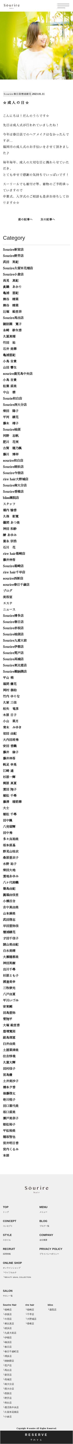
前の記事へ (25, 219)
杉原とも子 (10, 975)
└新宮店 (7, 1374)
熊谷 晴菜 (10, 299)
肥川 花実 (10, 442)
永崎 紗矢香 (12, 330)
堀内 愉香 (10, 510)
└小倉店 (7, 1416)
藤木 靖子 (10, 423)
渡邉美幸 (9, 981)
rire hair (29, 1305)
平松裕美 (9, 1130)
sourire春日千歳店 (16, 584)
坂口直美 (9, 1112)
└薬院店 (52, 1309)
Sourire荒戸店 (13, 653)
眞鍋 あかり (12, 287)
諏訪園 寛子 (12, 324)
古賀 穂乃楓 (12, 448)
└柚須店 (7, 1342)
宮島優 (7, 1075)
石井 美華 (10, 349)
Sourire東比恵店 (15, 665)
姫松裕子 (9, 1124)
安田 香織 (10, 746)
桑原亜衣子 (10, 857)
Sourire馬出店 (13, 318)
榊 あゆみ (10, 535)
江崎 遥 (8, 771)
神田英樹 (9, 963)
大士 (6, 808)
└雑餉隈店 (8, 1360)
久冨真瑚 (9, 336)
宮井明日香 (10, 1143)
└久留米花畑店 (11, 1412)
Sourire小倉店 (13, 274)
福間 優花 (10, 684)
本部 (6, 1155)
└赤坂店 (7, 1314)
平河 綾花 (10, 417)
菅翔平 (7, 1019)
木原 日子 (10, 715)
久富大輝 (9, 1062)
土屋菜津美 (10, 1050)
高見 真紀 (10, 280)
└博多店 (7, 1356)
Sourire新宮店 (13, 249)
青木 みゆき (12, 727)
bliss (50, 1305)
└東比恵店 (8, 1323)
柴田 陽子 (10, 411)
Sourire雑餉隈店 (15, 671)
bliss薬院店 (11, 497)
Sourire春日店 (12, 94)
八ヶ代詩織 (10, 882)
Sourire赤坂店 (13, 628)
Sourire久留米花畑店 (18, 268)
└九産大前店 (9, 1333)
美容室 (7, 597)
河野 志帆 (10, 435)
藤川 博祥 (10, 454)
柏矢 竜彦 (10, 708)
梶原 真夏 (10, 783)
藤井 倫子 (10, 752)
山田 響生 (10, 367)
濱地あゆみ (10, 876)
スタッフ (9, 504)
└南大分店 (8, 1384)
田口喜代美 (10, 1106)
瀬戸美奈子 (10, 1118)
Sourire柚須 (11, 429)
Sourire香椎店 (13, 491)
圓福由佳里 (10, 895)
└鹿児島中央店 (11, 1407)
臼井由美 (9, 1044)
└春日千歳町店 (11, 1351)
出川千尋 (9, 969)
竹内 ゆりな (11, 696)
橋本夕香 (9, 1087)
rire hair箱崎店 (14, 553)
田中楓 (7, 820)
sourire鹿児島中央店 (18, 373)
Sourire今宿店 (13, 473)
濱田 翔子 (10, 789)
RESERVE (36, 1437)
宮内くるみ (10, 1149)
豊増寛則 (9, 1031)
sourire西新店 (13, 578)
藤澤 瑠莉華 (12, 802)
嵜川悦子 (9, 1099)
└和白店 (7, 1402)
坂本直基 (9, 845)
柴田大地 (9, 870)
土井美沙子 (10, 1081)
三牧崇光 (9, 988)
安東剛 (7, 1006)
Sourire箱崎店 (13, 566)
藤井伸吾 (9, 560)
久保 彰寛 (10, 516)
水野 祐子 (10, 864)
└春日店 (7, 1346)
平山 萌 (8, 677)
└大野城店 (30, 1319)
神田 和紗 (10, 529)
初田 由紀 (10, 733)
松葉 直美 (10, 386)
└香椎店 (29, 1323)
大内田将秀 (10, 739)
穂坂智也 (9, 1137)
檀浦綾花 (26, 94)
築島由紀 (9, 888)
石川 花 (9, 547)
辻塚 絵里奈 (12, 311)
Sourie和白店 (12, 398)
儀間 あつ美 (11, 522)
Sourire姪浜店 (13, 466)
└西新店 (7, 1393)
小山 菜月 (10, 721)
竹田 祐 (9, 342)
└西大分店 (8, 1388)
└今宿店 (7, 1319)
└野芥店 (7, 1398)
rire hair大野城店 (15, 479)
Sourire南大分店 (15, 485)
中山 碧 (9, 392)
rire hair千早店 (14, 572)
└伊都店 (7, 1337)
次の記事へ (47, 219)
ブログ (7, 591)
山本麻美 (9, 913)
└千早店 (29, 1314)
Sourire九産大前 (15, 640)
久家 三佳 (10, 702)
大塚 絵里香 (11, 1025)
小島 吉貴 (10, 361)
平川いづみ (10, 1000)
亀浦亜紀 (9, 355)
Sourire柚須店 (13, 634)
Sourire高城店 (13, 659)
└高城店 (7, 1379)
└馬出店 (7, 1370)
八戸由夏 (9, 994)
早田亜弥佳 (10, 926)
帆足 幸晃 (10, 764)
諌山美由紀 (10, 944)
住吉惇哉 (9, 1056)
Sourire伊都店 (13, 646)
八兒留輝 (9, 826)
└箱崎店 (7, 1309)
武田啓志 (9, 919)
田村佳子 (9, 1068)
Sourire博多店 (13, 615)
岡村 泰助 (10, 690)
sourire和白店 (13, 460)
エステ (7, 603)
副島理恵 (9, 1037)
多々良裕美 (10, 839)
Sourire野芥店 (13, 256)
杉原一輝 (9, 777)
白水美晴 (9, 950)
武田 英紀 (10, 262)
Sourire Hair (10, 1305)
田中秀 (7, 833)
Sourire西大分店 (15, 404)
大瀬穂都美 (10, 957)
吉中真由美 (10, 907)
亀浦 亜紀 (10, 293)
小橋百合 (9, 901)
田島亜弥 (9, 1013)
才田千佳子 (10, 938)
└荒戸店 (7, 1365)
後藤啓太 (9, 1093)
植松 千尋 (10, 795)
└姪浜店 (7, 1328)
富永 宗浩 (10, 541)
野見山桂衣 (10, 851)
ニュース (9, 609)
